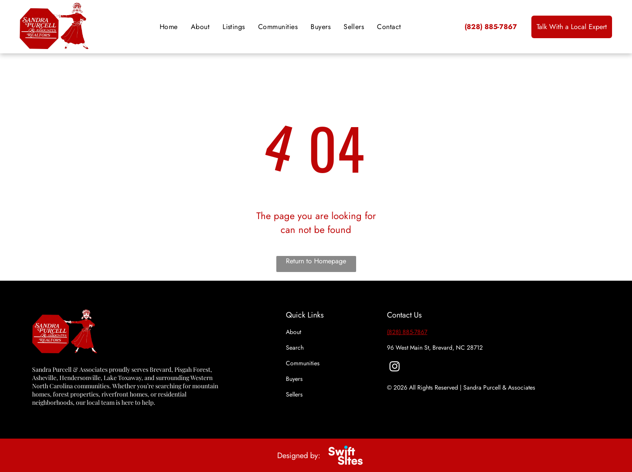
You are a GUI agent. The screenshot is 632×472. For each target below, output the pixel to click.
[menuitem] (168, 27)
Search (295, 347)
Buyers (294, 378)
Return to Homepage (316, 261)
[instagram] (394, 367)
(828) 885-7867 (407, 332)
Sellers (294, 394)
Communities (303, 363)
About (293, 332)
